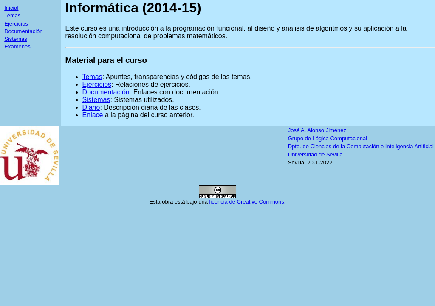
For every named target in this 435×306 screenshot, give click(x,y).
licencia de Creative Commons (246, 201)
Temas (12, 15)
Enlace (92, 115)
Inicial (11, 8)
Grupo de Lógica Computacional (327, 138)
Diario (91, 107)
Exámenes (17, 46)
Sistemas (15, 39)
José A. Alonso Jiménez (317, 130)
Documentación (23, 31)
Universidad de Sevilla (315, 154)
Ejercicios (16, 23)
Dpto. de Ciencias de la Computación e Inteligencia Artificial (361, 146)
